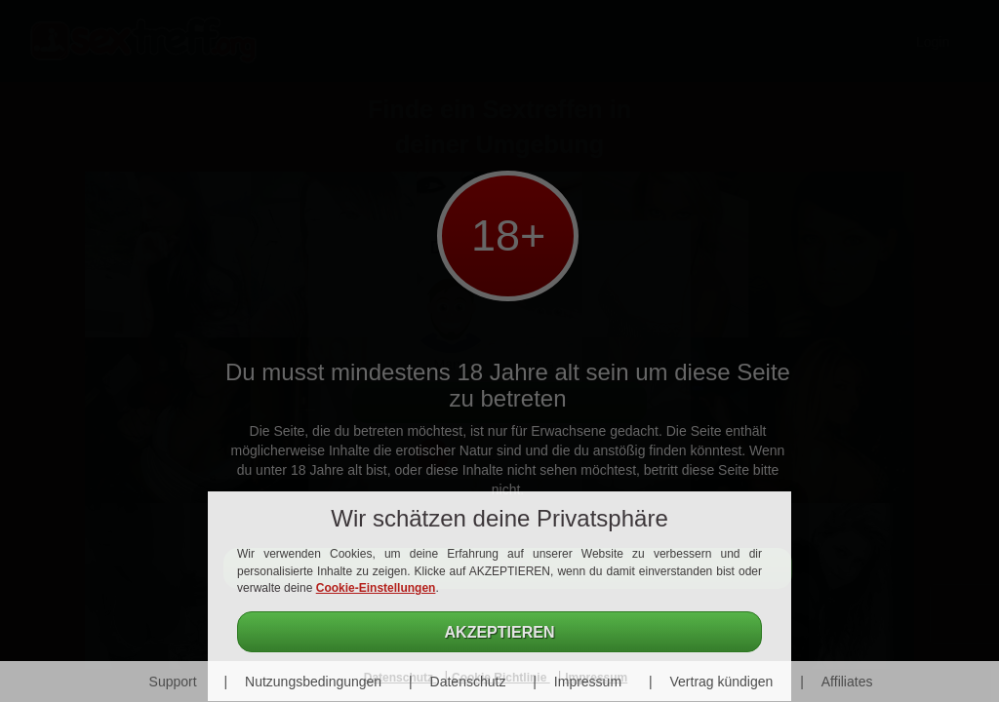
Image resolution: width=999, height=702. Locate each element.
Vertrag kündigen (721, 681)
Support (173, 681)
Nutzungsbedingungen (313, 681)
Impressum (587, 681)
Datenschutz (468, 681)
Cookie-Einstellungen (376, 588)
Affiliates (847, 681)
